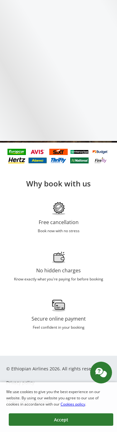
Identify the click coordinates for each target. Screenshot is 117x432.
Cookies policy (73, 404)
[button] (61, 419)
